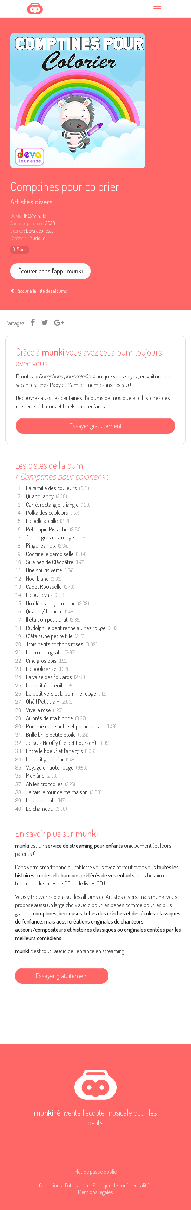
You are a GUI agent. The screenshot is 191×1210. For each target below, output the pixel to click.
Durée (15, 216)
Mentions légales (95, 1192)
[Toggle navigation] (158, 8)
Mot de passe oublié (95, 1171)
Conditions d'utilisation (63, 1185)
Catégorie (18, 238)
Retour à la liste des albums (38, 291)
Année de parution (26, 223)
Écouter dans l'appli (50, 271)
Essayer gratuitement (96, 425)
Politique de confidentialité (120, 1185)
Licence (16, 230)
